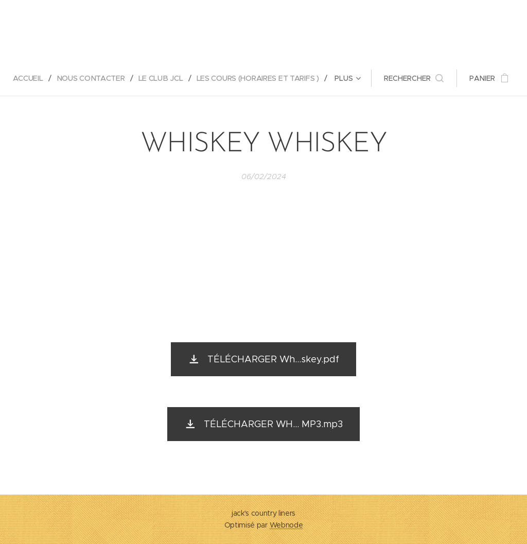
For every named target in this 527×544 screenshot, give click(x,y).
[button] (415, 78)
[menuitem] (30, 78)
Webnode (286, 525)
